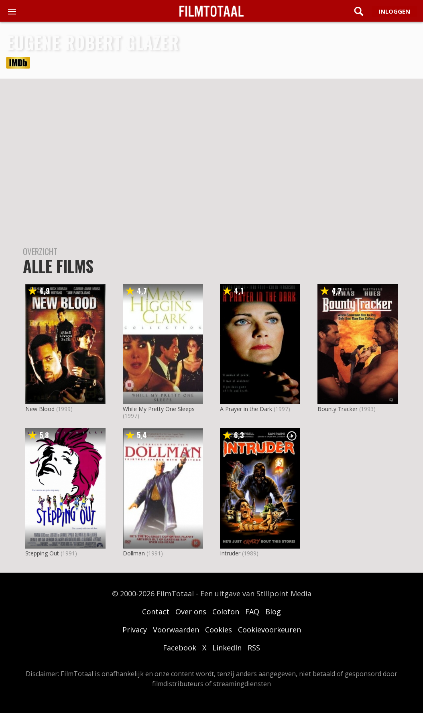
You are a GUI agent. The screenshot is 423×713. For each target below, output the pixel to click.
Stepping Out (42, 553)
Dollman (134, 553)
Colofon (225, 611)
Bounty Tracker (337, 409)
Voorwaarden (176, 629)
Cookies (218, 629)
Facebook (179, 647)
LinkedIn (227, 647)
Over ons (190, 611)
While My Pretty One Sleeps (159, 409)
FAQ (252, 611)
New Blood (40, 409)
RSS (254, 647)
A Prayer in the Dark (246, 409)
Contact (155, 611)
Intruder (230, 553)
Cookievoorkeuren (269, 629)
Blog (273, 611)
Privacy (134, 629)
